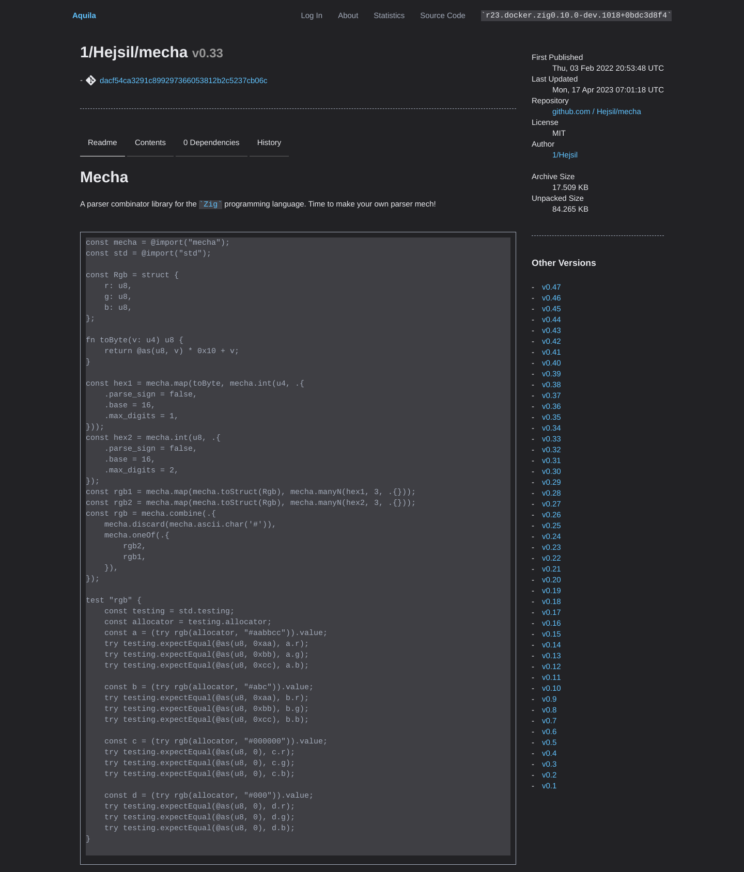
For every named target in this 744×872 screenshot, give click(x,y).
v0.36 (551, 406)
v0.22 (551, 558)
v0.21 (551, 569)
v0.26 (551, 515)
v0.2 (549, 775)
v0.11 (551, 677)
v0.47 (551, 287)
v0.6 (549, 731)
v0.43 (551, 330)
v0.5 (549, 742)
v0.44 (551, 319)
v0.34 (551, 428)
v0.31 (551, 460)
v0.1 (549, 786)
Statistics (389, 15)
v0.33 (551, 439)
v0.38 (551, 384)
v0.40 (551, 363)
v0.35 (551, 417)
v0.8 (549, 710)
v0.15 (551, 634)
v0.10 (551, 688)
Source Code (443, 15)
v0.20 (551, 580)
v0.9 (549, 699)
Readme (102, 142)
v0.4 (549, 753)
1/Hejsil (565, 155)
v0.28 (551, 493)
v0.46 (551, 298)
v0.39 (551, 374)
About (348, 15)
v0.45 (551, 309)
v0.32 (551, 450)
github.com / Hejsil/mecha (596, 111)
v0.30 (551, 471)
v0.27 (551, 504)
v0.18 (551, 601)
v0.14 (551, 645)
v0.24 (551, 536)
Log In (311, 15)
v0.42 (551, 341)
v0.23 (551, 547)
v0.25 (551, 525)
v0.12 (551, 666)
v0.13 (551, 656)
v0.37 (551, 395)
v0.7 (549, 721)
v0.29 (551, 482)
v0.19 (551, 590)
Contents (150, 142)
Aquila (84, 15)
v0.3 (549, 764)
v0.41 (551, 352)
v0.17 (551, 612)
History (269, 142)
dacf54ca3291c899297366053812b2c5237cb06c (183, 80)
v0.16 (551, 623)
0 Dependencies (211, 142)
